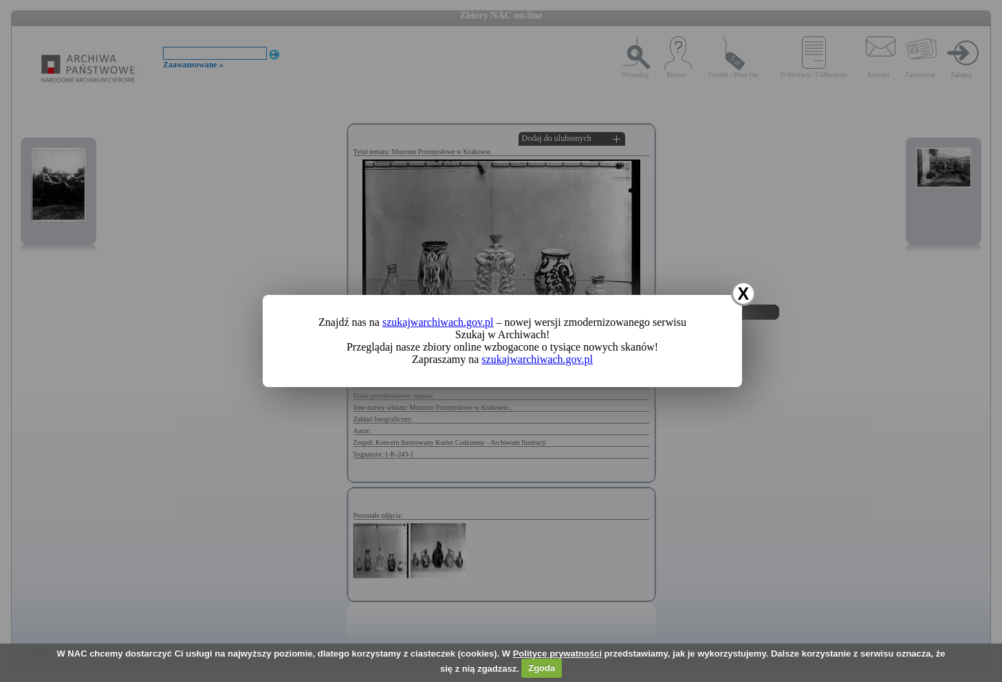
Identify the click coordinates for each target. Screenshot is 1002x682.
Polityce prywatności (557, 653)
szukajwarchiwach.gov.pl (438, 322)
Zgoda (541, 668)
